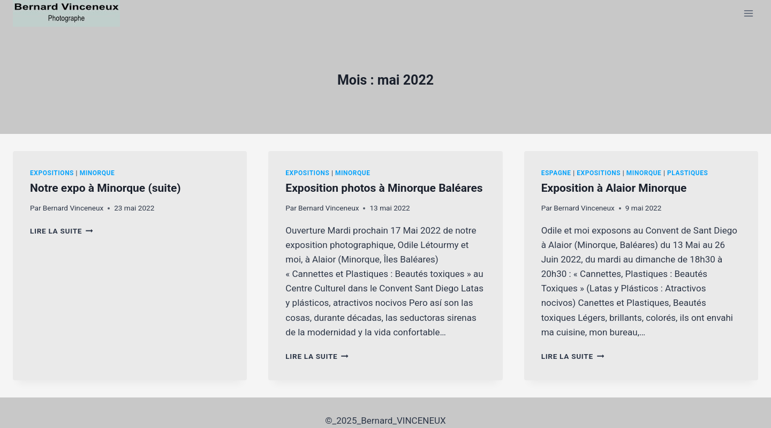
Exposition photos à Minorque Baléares (383, 188)
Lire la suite (61, 231)
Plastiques (687, 173)
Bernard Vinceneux (73, 208)
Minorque (97, 173)
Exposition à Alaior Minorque (614, 188)
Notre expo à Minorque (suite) (105, 188)
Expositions (52, 173)
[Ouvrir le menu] (748, 13)
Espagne (556, 173)
